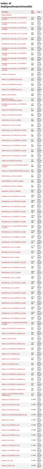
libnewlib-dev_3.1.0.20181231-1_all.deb (14, 292)
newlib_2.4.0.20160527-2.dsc (10, 450)
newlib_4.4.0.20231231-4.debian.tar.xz (13, 328)
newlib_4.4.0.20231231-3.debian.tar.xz (13, 333)
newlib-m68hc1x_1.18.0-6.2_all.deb (12, 181)
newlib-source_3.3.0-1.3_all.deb (11, 120)
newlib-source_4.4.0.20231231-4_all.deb (14, 130)
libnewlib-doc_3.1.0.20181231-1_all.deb (14, 232)
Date (38, 12)
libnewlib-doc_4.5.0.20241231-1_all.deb (14, 196)
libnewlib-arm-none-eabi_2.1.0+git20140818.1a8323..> (12, 99)
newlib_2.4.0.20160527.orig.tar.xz (12, 160)
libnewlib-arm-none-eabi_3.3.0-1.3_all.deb (14, 33)
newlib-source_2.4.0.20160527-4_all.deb (14, 140)
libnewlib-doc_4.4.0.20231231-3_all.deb (14, 206)
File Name (5, 12)
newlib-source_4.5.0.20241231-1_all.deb (14, 155)
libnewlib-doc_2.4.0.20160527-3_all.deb (14, 211)
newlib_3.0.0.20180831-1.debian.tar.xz (13, 374)
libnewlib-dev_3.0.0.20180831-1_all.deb (14, 298)
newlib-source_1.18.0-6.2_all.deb (12, 176)
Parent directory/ (7, 15)
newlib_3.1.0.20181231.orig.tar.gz (12, 79)
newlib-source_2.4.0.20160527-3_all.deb (14, 145)
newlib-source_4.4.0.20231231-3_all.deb (14, 135)
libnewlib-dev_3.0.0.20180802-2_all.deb (14, 303)
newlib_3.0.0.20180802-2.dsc (10, 430)
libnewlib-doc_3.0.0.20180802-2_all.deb (14, 242)
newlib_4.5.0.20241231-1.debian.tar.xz (13, 343)
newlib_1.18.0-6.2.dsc (8, 465)
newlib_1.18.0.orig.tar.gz (9, 94)
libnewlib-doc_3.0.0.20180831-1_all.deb (14, 237)
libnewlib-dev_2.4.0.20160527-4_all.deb (14, 318)
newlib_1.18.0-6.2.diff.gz (9, 338)
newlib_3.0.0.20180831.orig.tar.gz (12, 84)
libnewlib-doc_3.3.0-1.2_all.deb (11, 252)
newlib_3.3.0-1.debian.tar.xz (10, 364)
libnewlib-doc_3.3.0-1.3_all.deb (11, 247)
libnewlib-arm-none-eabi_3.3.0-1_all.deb (14, 43)
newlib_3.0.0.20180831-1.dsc (10, 425)
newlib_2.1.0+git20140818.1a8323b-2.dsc (14, 414)
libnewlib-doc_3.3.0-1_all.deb (10, 257)
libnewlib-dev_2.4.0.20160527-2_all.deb (14, 313)
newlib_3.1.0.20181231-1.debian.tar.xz (13, 369)
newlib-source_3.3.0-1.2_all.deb (11, 125)
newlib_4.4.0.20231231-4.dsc (10, 399)
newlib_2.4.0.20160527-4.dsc (10, 455)
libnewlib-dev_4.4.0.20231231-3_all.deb (14, 282)
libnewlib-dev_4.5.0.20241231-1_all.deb (14, 262)
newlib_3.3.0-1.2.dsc (8, 440)
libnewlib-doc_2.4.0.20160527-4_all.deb (14, 221)
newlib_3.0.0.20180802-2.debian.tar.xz (13, 348)
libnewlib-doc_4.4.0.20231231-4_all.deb (14, 201)
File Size (32, 11)
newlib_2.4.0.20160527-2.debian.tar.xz (13, 389)
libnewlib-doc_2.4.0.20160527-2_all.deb (14, 216)
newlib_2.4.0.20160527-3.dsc (10, 435)
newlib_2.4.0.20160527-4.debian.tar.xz (13, 379)
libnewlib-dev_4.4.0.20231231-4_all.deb (14, 267)
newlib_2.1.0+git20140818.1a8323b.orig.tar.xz (16, 170)
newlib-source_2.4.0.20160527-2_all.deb (14, 150)
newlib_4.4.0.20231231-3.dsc (10, 404)
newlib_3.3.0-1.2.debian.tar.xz (11, 359)
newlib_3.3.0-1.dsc (7, 460)
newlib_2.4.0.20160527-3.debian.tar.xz (13, 384)
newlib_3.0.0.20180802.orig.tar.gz (12, 89)
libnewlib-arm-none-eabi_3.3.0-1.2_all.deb (14, 38)
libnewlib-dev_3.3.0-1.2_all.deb (11, 277)
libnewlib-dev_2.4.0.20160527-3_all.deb (14, 308)
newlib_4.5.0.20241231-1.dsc (10, 409)
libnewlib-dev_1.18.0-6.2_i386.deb (12, 186)
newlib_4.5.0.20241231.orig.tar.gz (12, 110)
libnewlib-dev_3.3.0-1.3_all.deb (11, 272)
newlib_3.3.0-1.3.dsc (8, 420)
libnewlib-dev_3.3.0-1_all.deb (10, 287)
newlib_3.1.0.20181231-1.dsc (10, 445)
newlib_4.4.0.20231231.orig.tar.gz (12, 115)
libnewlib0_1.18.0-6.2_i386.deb (11, 191)
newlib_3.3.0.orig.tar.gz (9, 74)
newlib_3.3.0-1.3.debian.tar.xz (11, 353)
